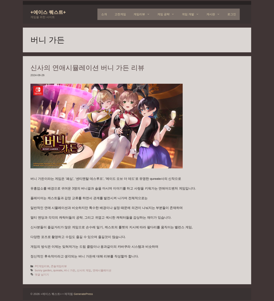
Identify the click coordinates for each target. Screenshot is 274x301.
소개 (104, 14)
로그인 (231, 14)
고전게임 (120, 14)
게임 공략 (167, 14)
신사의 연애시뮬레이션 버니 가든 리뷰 (87, 67)
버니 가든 (69, 270)
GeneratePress (83, 293)
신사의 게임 (84, 270)
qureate (57, 270)
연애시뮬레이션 (102, 270)
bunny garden (43, 270)
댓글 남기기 (42, 274)
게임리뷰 (144, 14)
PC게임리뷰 (42, 266)
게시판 (215, 14)
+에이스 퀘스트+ (48, 12)
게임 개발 (192, 14)
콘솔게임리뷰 (59, 266)
